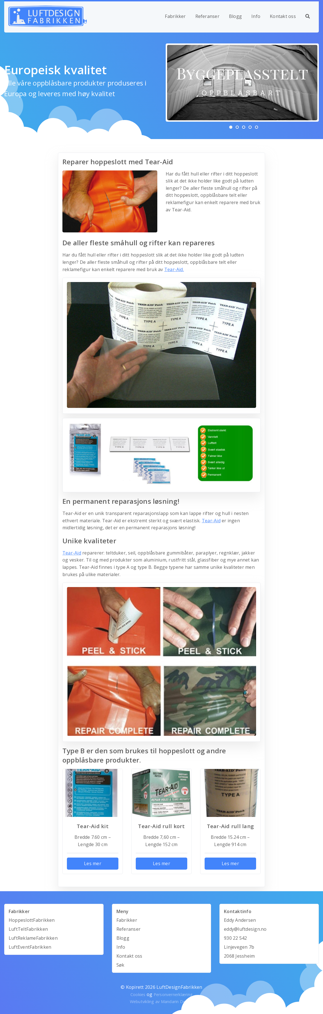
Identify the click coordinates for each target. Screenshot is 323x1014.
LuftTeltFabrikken (28, 929)
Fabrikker (175, 16)
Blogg (235, 16)
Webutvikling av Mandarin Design (161, 1001)
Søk (120, 965)
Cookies (138, 994)
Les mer (92, 863)
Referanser (207, 16)
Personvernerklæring (173, 994)
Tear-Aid (211, 521)
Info (255, 16)
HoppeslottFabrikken (32, 920)
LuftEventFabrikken (30, 947)
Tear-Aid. (174, 269)
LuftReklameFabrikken (33, 938)
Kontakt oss (283, 16)
